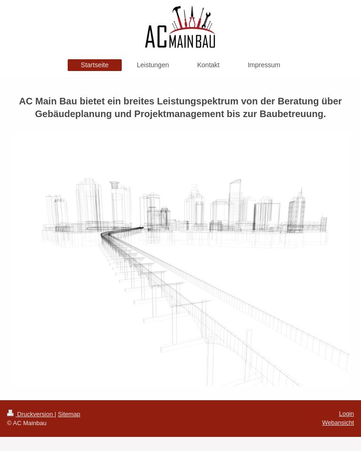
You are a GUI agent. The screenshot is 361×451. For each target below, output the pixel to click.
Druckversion (31, 414)
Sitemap (69, 414)
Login (346, 413)
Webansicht (338, 422)
